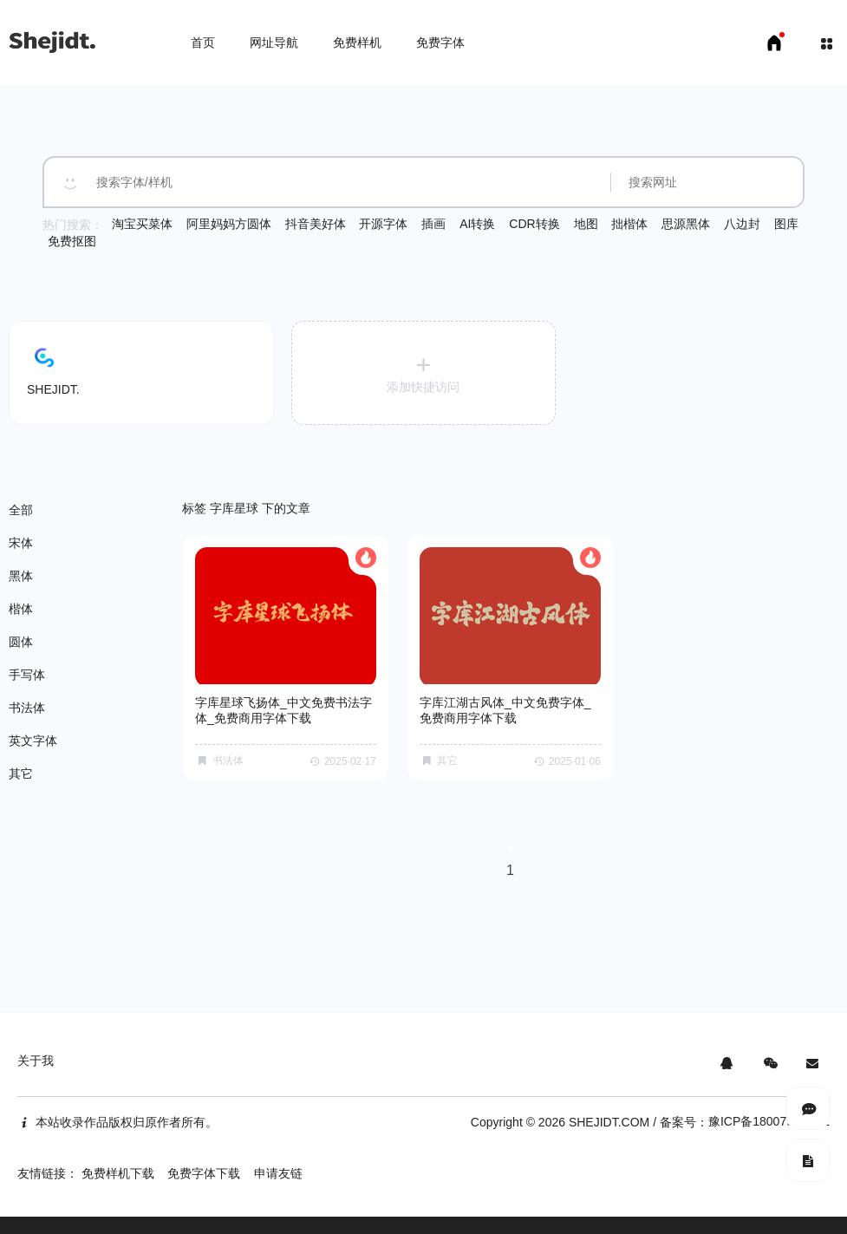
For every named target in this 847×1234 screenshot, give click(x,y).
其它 (21, 773)
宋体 (21, 543)
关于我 (35, 1061)
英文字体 (33, 741)
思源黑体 (685, 224)
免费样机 (357, 42)
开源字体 (383, 224)
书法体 (27, 708)
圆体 (21, 642)
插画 (433, 224)
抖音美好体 (315, 224)
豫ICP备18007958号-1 (769, 1121)
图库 (786, 224)
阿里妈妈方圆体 (228, 224)
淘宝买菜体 (142, 224)
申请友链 (278, 1173)
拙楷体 (629, 224)
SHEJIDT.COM (609, 1122)
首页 (203, 42)
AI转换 (477, 224)
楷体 (21, 609)
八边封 (742, 224)
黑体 (21, 576)
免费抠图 (72, 241)
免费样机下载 (117, 1173)
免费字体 (440, 42)
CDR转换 (534, 224)
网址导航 (274, 42)
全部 (21, 510)
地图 (586, 224)
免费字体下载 (203, 1173)
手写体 (27, 675)
